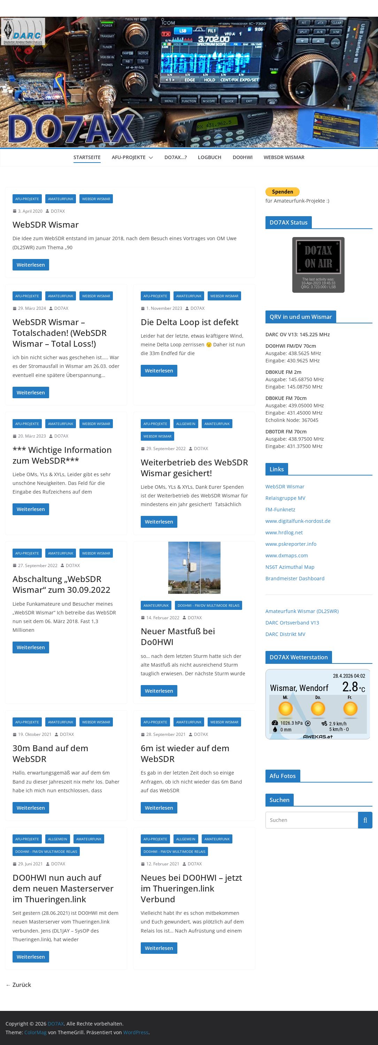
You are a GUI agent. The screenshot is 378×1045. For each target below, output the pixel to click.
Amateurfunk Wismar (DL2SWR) (302, 611)
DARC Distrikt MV (285, 634)
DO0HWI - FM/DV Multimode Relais (208, 605)
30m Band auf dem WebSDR (50, 753)
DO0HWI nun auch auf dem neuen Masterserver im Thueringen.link (63, 888)
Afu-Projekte (129, 157)
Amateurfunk (60, 198)
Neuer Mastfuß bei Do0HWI (178, 636)
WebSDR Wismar (284, 157)
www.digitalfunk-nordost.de (298, 521)
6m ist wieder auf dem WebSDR (185, 753)
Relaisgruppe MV (285, 498)
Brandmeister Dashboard (295, 578)
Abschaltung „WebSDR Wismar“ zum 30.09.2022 (61, 584)
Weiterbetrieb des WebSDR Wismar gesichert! (194, 467)
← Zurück (18, 985)
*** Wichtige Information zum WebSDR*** (62, 455)
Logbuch (210, 157)
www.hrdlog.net (284, 532)
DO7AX (58, 211)
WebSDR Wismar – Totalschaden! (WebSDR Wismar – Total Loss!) (60, 332)
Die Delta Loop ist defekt (190, 322)
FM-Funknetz (280, 509)
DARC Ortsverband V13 (292, 622)
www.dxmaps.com (286, 555)
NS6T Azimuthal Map (290, 567)
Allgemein (185, 423)
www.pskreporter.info (290, 544)
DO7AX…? (175, 157)
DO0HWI (243, 157)
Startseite (87, 157)
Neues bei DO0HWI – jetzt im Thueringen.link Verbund (191, 888)
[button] (149, 157)
